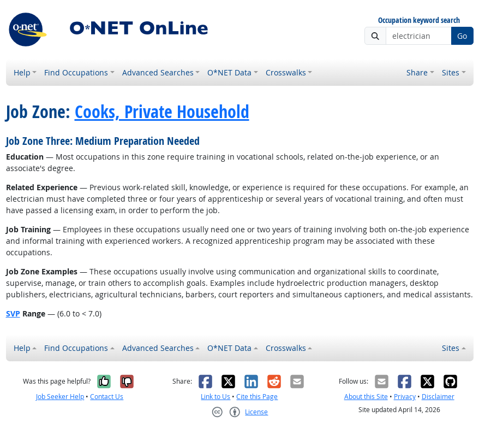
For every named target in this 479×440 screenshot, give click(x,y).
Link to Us (215, 396)
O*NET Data (229, 72)
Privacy (405, 396)
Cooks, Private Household (162, 111)
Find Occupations (76, 72)
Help (22, 72)
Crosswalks (286, 72)
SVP (13, 313)
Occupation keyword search (419, 20)
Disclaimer (438, 396)
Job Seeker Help (60, 396)
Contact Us (106, 396)
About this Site (366, 396)
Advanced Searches (158, 72)
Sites (450, 72)
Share (417, 72)
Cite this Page (257, 396)
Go (462, 36)
